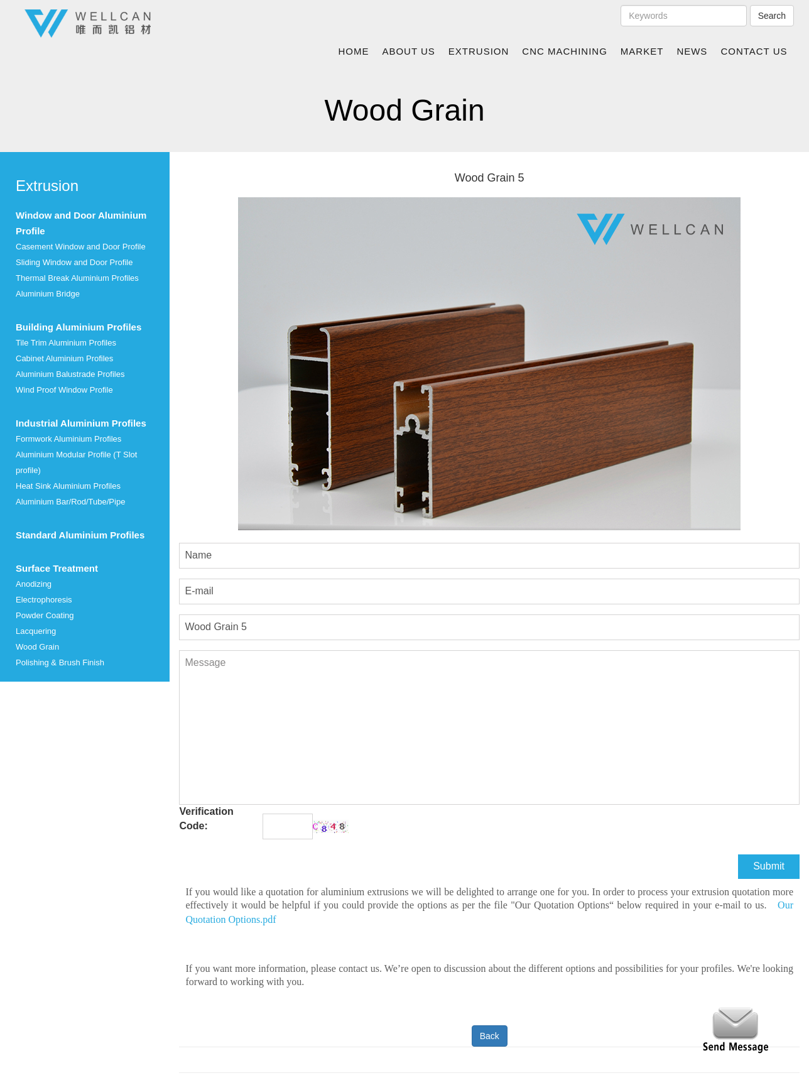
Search (772, 16)
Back (489, 1036)
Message (489, 727)
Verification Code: (206, 818)
